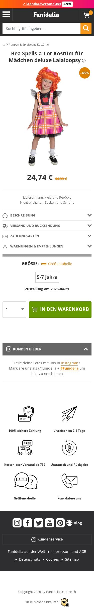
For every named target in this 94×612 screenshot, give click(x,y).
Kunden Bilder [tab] (23, 349)
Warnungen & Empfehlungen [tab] (33, 246)
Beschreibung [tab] (19, 215)
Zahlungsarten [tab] (21, 236)
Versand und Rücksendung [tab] (31, 226)
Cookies (52, 559)
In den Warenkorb (64, 309)
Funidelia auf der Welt (26, 551)
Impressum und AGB (68, 551)
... (4, 45)
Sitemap (72, 559)
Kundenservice (47, 539)
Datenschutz (29, 559)
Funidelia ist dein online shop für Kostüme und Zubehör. (46, 14)
